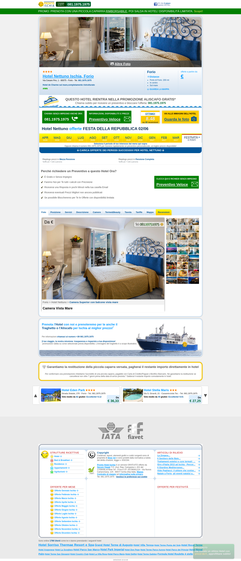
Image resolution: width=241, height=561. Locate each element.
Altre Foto (123, 64)
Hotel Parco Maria (116, 554)
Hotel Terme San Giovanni (57, 554)
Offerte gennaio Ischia (65, 490)
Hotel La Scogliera (64, 550)
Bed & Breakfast (62, 460)
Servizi (68, 212)
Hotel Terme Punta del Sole (167, 545)
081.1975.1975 (78, 4)
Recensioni (163, 212)
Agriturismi (59, 472)
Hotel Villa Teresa (144, 545)
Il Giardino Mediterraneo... (170, 467)
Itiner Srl (112, 458)
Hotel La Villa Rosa (98, 554)
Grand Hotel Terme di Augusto (114, 545)
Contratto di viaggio (106, 474)
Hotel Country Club (79, 554)
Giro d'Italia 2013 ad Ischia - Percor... (176, 464)
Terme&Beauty (112, 212)
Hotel (56, 456)
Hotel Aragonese (46, 550)
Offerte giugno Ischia (64, 510)
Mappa (150, 212)
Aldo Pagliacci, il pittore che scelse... (176, 470)
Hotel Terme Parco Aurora (152, 550)
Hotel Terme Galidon (147, 554)
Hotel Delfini (131, 554)
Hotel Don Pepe (132, 550)
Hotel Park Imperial (112, 549)
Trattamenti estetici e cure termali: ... (176, 461)
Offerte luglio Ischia (64, 514)
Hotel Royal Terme (192, 545)
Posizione (55, 212)
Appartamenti (60, 468)
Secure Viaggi (103, 467)
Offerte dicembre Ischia (65, 533)
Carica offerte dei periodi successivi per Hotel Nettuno (120, 150)
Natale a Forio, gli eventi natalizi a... (175, 473)
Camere (97, 212)
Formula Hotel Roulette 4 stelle (175, 554)
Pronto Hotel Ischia (106, 465)
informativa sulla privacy (131, 474)
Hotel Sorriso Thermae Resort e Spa (66, 545)
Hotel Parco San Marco (86, 549)
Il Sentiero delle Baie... (169, 458)
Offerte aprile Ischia (63, 502)
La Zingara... (163, 455)
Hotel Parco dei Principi (177, 550)
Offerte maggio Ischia (64, 506)
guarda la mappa (159, 89)
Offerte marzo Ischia (64, 498)
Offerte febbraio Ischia (65, 494)
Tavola (128, 212)
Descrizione (82, 212)
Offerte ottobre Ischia (64, 525)
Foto (43, 212)
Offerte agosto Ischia (64, 517)
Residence (59, 464)
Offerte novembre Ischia (66, 529)
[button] (131, 476)
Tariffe (139, 212)
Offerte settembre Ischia (66, 521)
